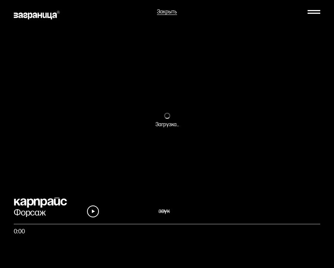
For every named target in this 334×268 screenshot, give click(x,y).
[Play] (93, 211)
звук (164, 211)
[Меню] (314, 12)
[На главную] (37, 15)
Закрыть (167, 12)
